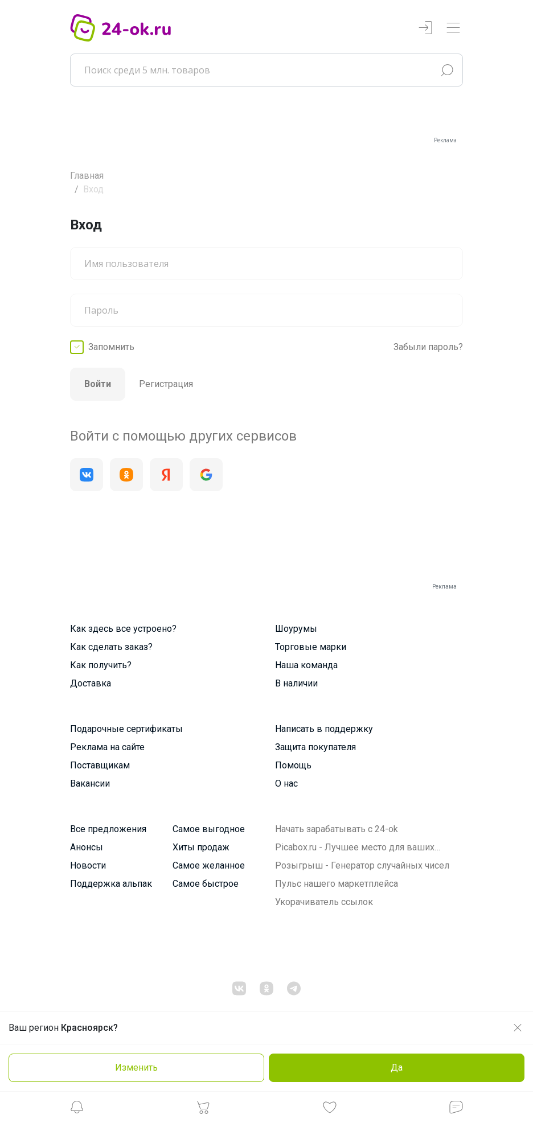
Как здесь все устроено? (123, 628)
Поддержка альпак (111, 883)
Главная (87, 175)
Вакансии (90, 783)
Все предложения (108, 829)
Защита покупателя (315, 747)
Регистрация (166, 384)
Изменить (136, 1067)
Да (397, 1067)
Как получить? (101, 665)
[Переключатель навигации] (453, 28)
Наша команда (306, 665)
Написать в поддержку (324, 728)
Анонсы (86, 847)
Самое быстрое (206, 883)
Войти (97, 384)
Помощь (293, 765)
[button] (77, 1110)
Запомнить (111, 347)
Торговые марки (310, 646)
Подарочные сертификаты (126, 728)
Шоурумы (296, 628)
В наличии (296, 683)
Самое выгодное (209, 829)
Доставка (90, 683)
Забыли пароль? (428, 347)
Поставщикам (100, 765)
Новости (88, 865)
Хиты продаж (201, 847)
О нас (286, 783)
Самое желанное (209, 865)
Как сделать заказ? (111, 646)
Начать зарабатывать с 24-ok (336, 829)
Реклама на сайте (107, 747)
